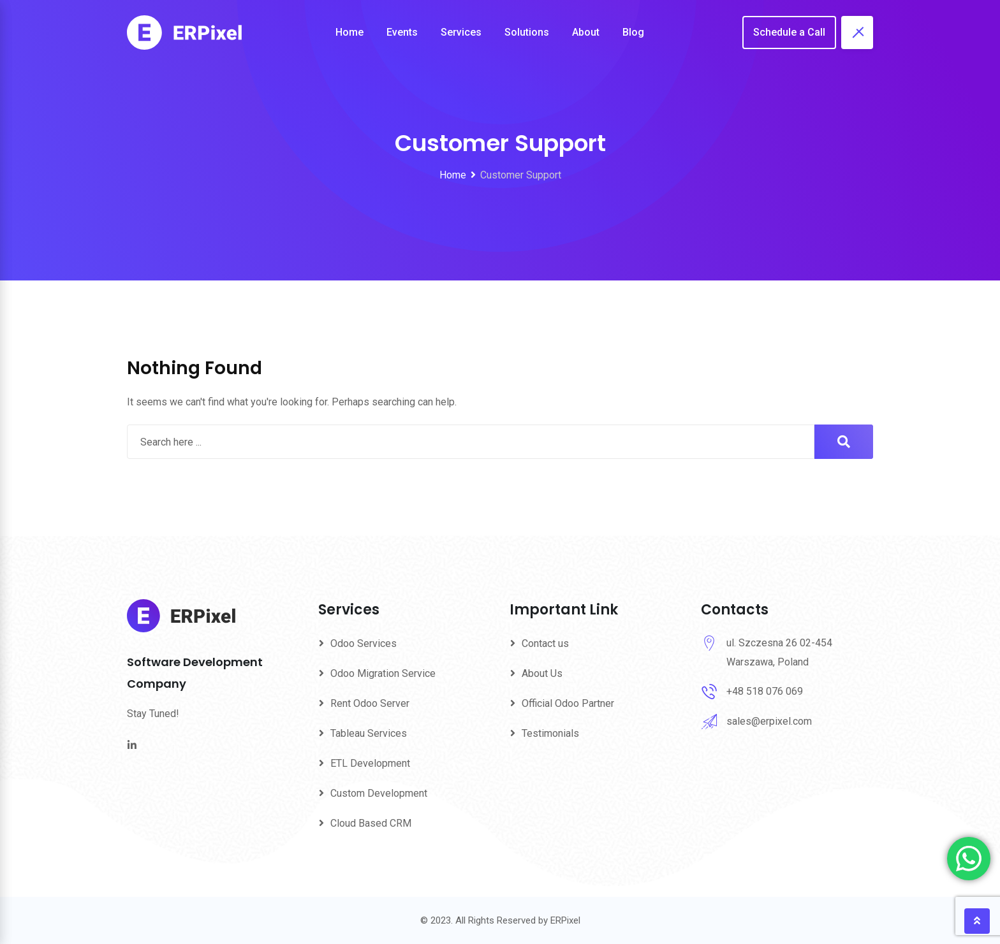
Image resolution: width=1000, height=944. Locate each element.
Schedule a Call (789, 32)
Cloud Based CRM (370, 823)
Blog (633, 32)
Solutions (526, 32)
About (585, 32)
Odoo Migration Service (383, 673)
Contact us (545, 643)
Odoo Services (363, 643)
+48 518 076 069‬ (764, 691)
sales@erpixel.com (769, 721)
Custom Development (378, 793)
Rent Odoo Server (369, 703)
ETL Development (370, 763)
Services (461, 32)
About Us (542, 673)
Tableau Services (368, 733)
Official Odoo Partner (568, 703)
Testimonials (550, 733)
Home (349, 32)
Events (402, 32)
